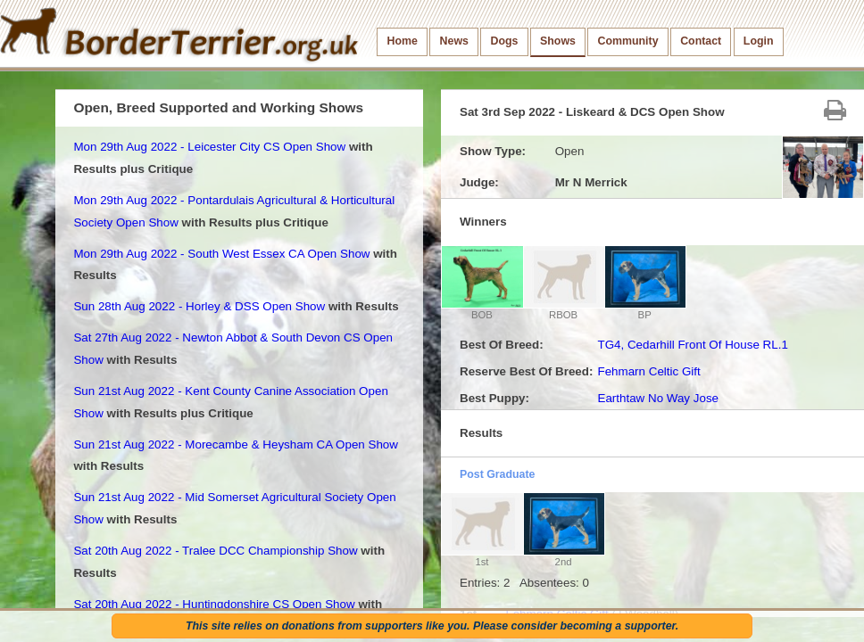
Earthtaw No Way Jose (658, 398)
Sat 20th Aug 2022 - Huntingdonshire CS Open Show (213, 604)
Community (628, 41)
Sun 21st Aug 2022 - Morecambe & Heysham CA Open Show (235, 444)
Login (759, 41)
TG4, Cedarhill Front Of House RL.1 (692, 344)
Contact (700, 41)
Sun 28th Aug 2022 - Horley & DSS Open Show (199, 306)
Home (402, 41)
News (454, 41)
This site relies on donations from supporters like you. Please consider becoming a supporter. (432, 626)
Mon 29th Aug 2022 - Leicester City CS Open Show (209, 146)
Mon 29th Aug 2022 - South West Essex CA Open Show (221, 253)
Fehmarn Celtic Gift (648, 371)
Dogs (505, 41)
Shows (558, 41)
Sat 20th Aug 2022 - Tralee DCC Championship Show (215, 550)
